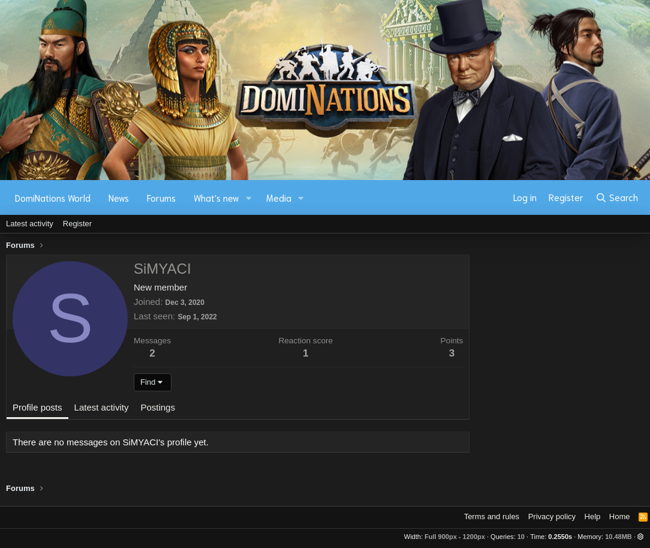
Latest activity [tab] (101, 407)
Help (593, 516)
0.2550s (560, 536)
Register (77, 223)
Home (619, 516)
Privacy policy (552, 516)
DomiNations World (53, 197)
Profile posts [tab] (37, 407)
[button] (248, 198)
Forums (161, 197)
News (119, 197)
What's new (216, 197)
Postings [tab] (157, 407)
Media (278, 197)
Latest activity (29, 223)
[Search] (616, 197)
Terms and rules (491, 516)
